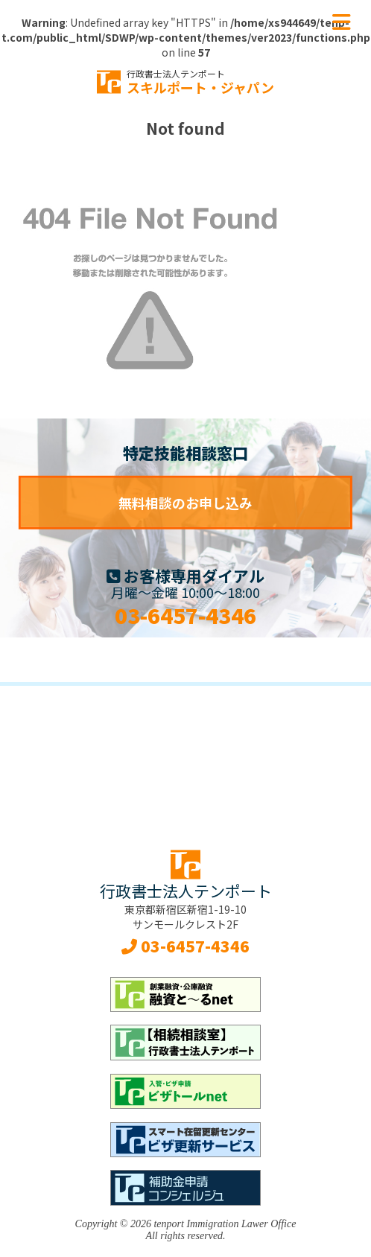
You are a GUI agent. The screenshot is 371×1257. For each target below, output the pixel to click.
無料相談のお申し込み (185, 502)
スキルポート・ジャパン (200, 82)
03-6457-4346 (185, 615)
